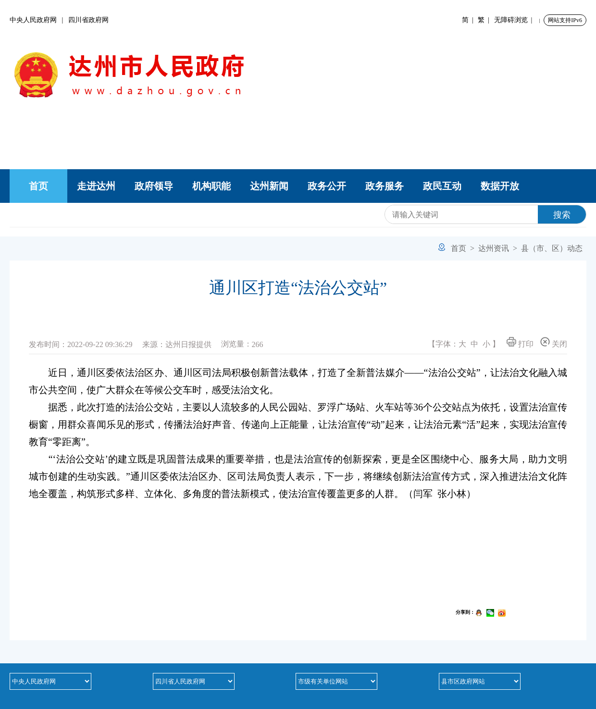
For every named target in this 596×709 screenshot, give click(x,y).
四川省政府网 (88, 20)
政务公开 (327, 186)
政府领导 (154, 186)
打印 (520, 342)
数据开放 (500, 186)
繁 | (485, 20)
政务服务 (384, 186)
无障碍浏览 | (515, 20)
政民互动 (442, 186)
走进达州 (96, 186)
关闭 (553, 342)
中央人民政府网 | (39, 20)
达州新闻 (269, 186)
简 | (469, 20)
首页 (38, 186)
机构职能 (211, 186)
